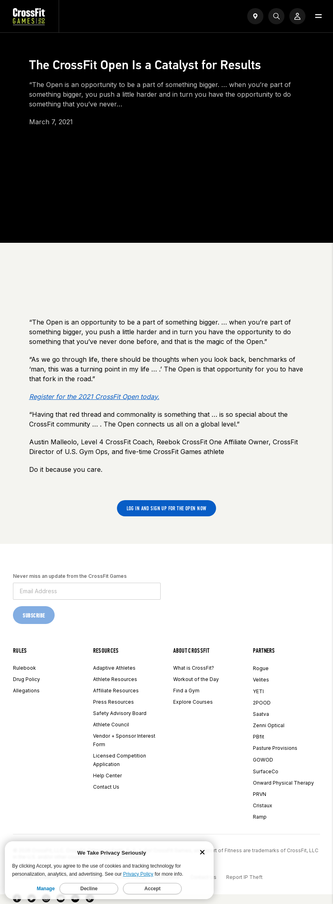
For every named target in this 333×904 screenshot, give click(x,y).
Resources (106, 650)
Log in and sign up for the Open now (167, 508)
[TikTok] (90, 900)
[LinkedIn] (75, 900)
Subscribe (34, 615)
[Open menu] (318, 16)
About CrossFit (191, 650)
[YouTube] (61, 900)
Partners (264, 650)
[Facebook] (17, 900)
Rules (20, 650)
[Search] (276, 16)
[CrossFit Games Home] (29, 23)
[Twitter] (32, 900)
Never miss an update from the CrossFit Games (70, 576)
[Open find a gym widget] (255, 16)
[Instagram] (46, 900)
